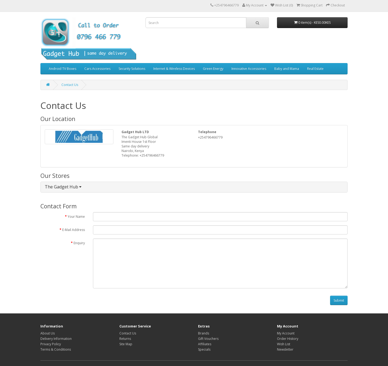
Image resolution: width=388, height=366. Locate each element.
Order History (287, 338)
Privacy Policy (50, 344)
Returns (125, 338)
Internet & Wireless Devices (174, 68)
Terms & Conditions (55, 349)
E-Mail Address (73, 229)
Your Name (76, 216)
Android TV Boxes (62, 68)
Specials (204, 349)
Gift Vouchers (208, 338)
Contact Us (69, 84)
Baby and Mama (286, 68)
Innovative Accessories (248, 68)
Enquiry (79, 243)
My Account (286, 333)
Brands (203, 333)
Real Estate (315, 68)
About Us (47, 333)
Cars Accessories (97, 68)
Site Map (125, 344)
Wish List (283, 344)
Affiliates (204, 344)
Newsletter (285, 349)
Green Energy (213, 68)
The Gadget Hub (63, 187)
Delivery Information (56, 338)
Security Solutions (132, 68)
